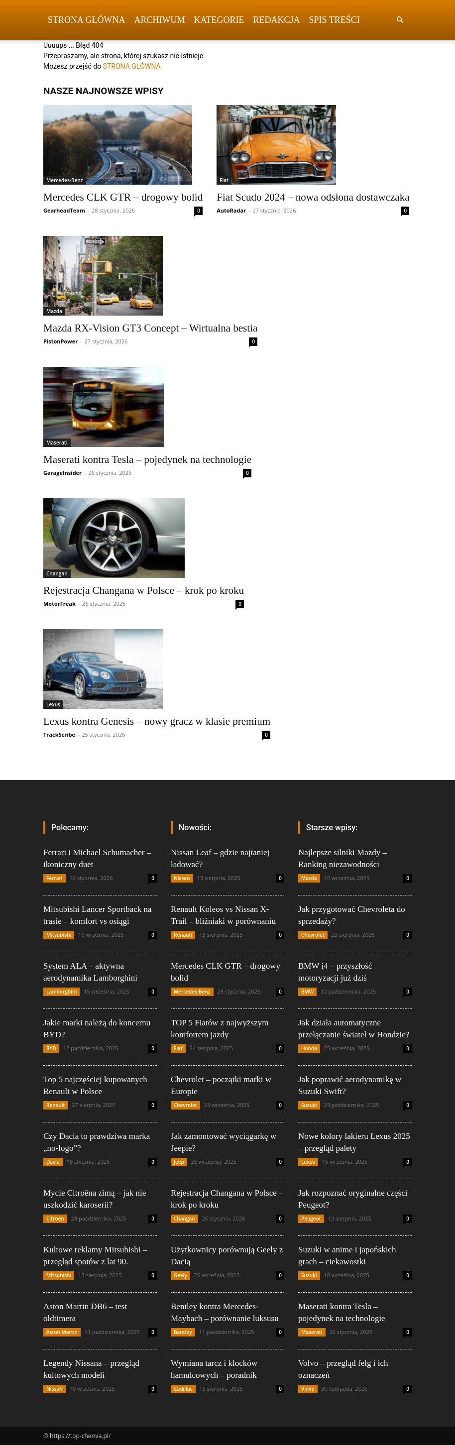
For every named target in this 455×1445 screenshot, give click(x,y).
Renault (55, 1105)
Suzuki (309, 1105)
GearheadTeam (64, 210)
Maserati (57, 442)
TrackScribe (59, 734)
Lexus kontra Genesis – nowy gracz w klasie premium (156, 721)
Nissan (54, 1388)
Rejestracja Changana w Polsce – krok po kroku (143, 590)
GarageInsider (62, 472)
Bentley (183, 1332)
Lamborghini (61, 991)
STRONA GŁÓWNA (132, 66)
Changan (57, 573)
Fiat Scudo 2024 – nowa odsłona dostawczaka (313, 197)
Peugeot (311, 1218)
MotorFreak (59, 603)
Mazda (54, 311)
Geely (180, 1275)
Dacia (53, 1161)
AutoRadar (231, 210)
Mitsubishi (58, 934)
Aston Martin (62, 1332)
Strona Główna (86, 20)
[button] (400, 20)
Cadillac (183, 1388)
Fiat (224, 180)
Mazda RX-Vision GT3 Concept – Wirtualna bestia (150, 328)
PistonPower (60, 341)
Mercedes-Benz (64, 180)
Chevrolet (185, 1105)
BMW (307, 991)
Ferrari (54, 878)
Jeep (179, 1161)
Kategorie (219, 20)
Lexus (53, 704)
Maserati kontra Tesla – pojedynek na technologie (147, 459)
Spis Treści (334, 20)
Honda (309, 1048)
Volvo (308, 1388)
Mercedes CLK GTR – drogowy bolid (123, 197)
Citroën (55, 1218)
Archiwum (159, 20)
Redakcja (276, 20)
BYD (51, 1048)
